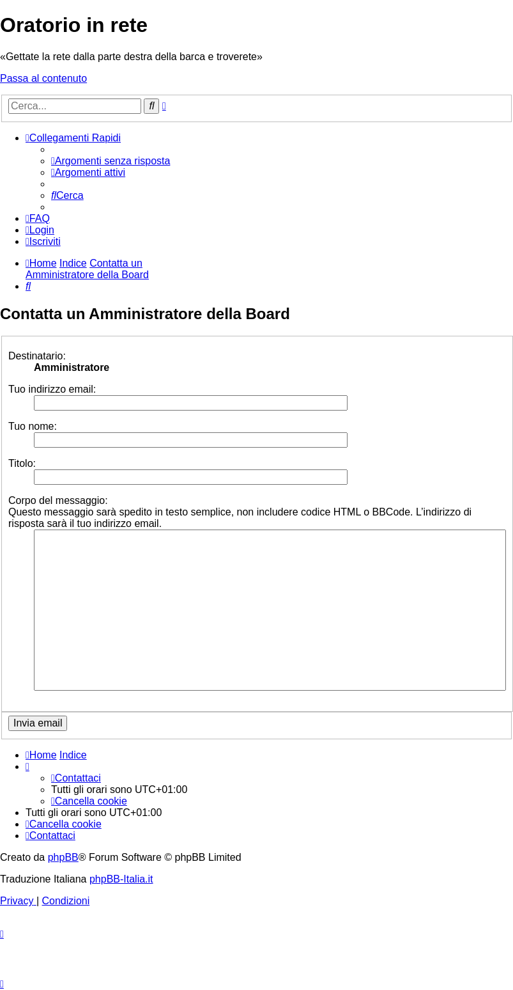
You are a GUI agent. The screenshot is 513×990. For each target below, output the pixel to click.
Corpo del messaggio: (58, 500)
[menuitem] (110, 160)
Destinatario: (37, 355)
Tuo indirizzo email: (52, 389)
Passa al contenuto (43, 78)
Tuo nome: (32, 426)
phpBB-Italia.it (121, 879)
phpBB (63, 857)
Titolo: (22, 463)
